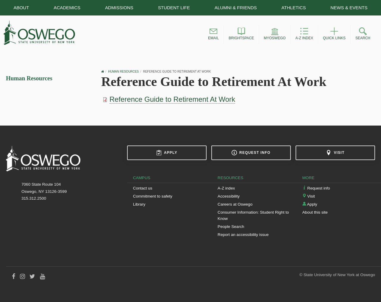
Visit (335, 152)
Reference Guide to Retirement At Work (172, 99)
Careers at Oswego (235, 204)
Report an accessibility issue (243, 234)
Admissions (119, 7)
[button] (213, 34)
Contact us (142, 188)
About (21, 7)
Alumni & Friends (236, 7)
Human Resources (29, 78)
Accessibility (229, 196)
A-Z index (226, 188)
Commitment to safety (152, 196)
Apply (166, 152)
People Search (231, 226)
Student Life (174, 7)
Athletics (294, 7)
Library (139, 204)
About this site (315, 212)
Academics (67, 7)
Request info (251, 152)
